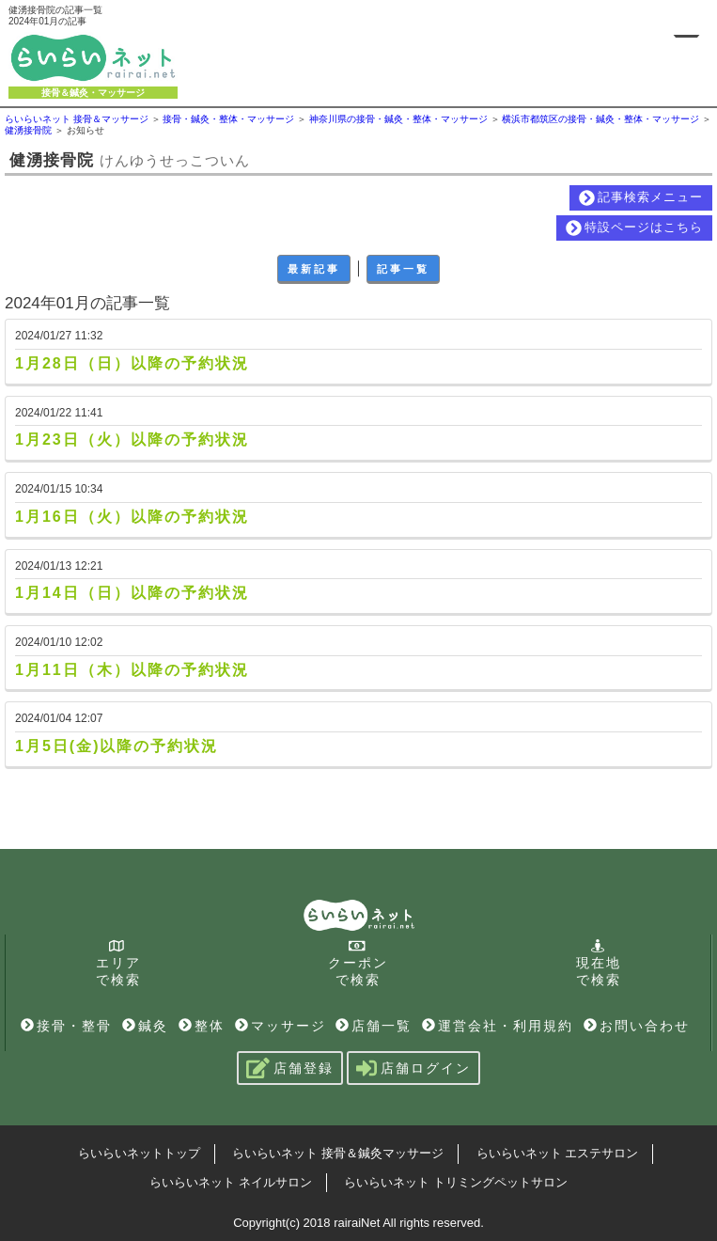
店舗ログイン (413, 1068)
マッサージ (280, 1025)
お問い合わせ (637, 1025)
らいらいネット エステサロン (557, 1153)
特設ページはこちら (634, 228)
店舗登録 (290, 1068)
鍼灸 (145, 1025)
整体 (202, 1025)
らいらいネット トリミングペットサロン (456, 1182)
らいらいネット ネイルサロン (230, 1182)
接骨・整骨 (66, 1025)
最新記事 (314, 269)
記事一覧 (403, 269)
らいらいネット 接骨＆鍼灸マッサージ (338, 1153)
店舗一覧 (373, 1025)
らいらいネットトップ (139, 1153)
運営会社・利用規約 (497, 1025)
